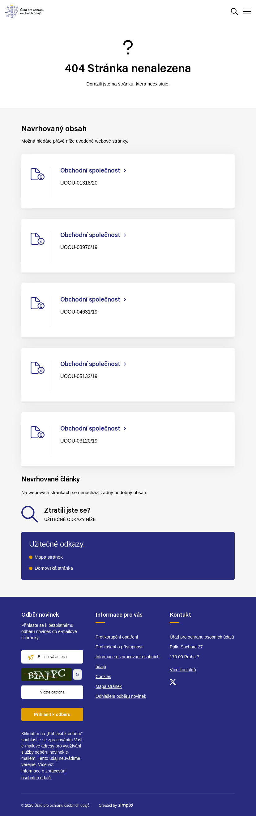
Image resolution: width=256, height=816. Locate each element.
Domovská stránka (54, 568)
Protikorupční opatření (117, 637)
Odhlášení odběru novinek (121, 696)
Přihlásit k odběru (52, 714)
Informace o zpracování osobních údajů (128, 661)
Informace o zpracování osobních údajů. (43, 774)
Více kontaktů (183, 669)
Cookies (103, 676)
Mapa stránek (49, 557)
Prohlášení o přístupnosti (119, 646)
